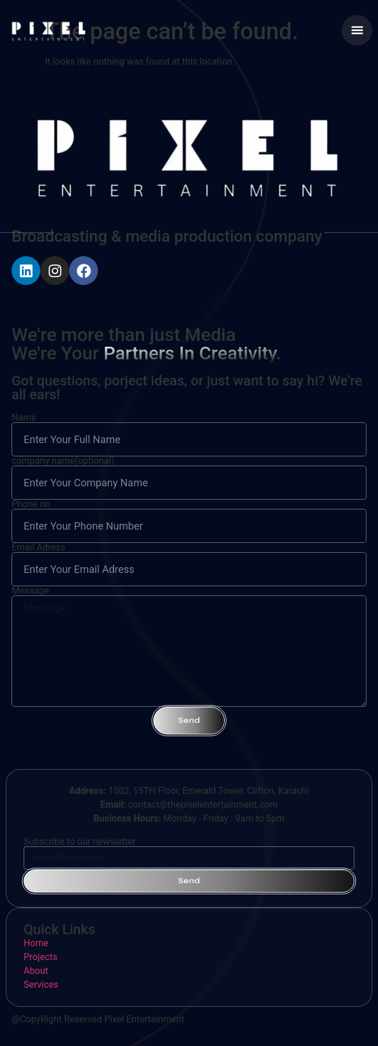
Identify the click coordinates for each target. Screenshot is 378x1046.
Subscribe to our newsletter (80, 841)
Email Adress (38, 547)
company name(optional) (63, 461)
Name (24, 417)
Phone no (31, 504)
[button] (356, 30)
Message (30, 590)
